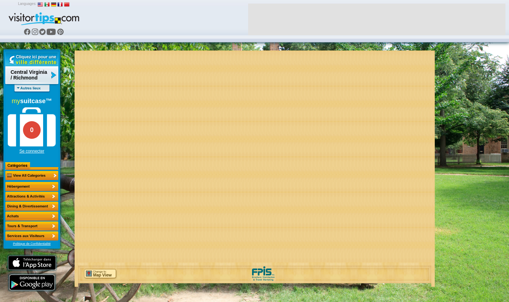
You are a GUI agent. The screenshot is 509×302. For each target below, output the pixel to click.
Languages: (27, 4)
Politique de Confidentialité (32, 243)
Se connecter (32, 151)
